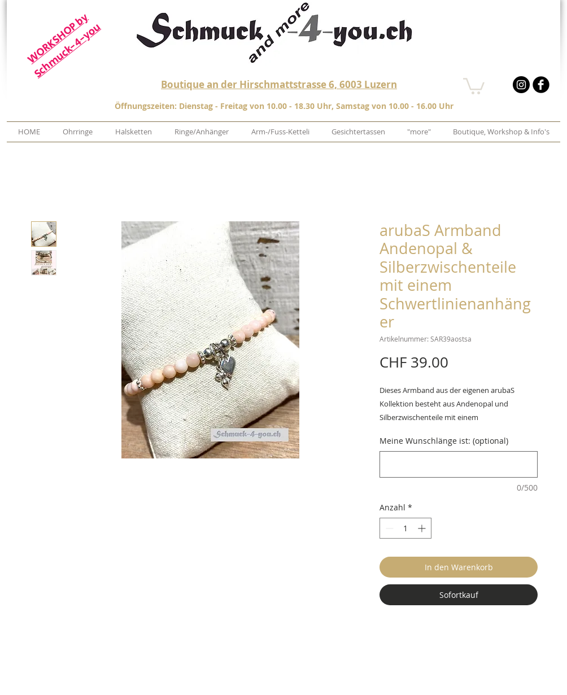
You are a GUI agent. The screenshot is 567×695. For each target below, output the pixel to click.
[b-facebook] (541, 84)
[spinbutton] (405, 528)
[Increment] (423, 528)
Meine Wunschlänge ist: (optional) (444, 440)
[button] (474, 85)
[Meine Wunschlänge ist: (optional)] (458, 464)
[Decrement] (388, 528)
